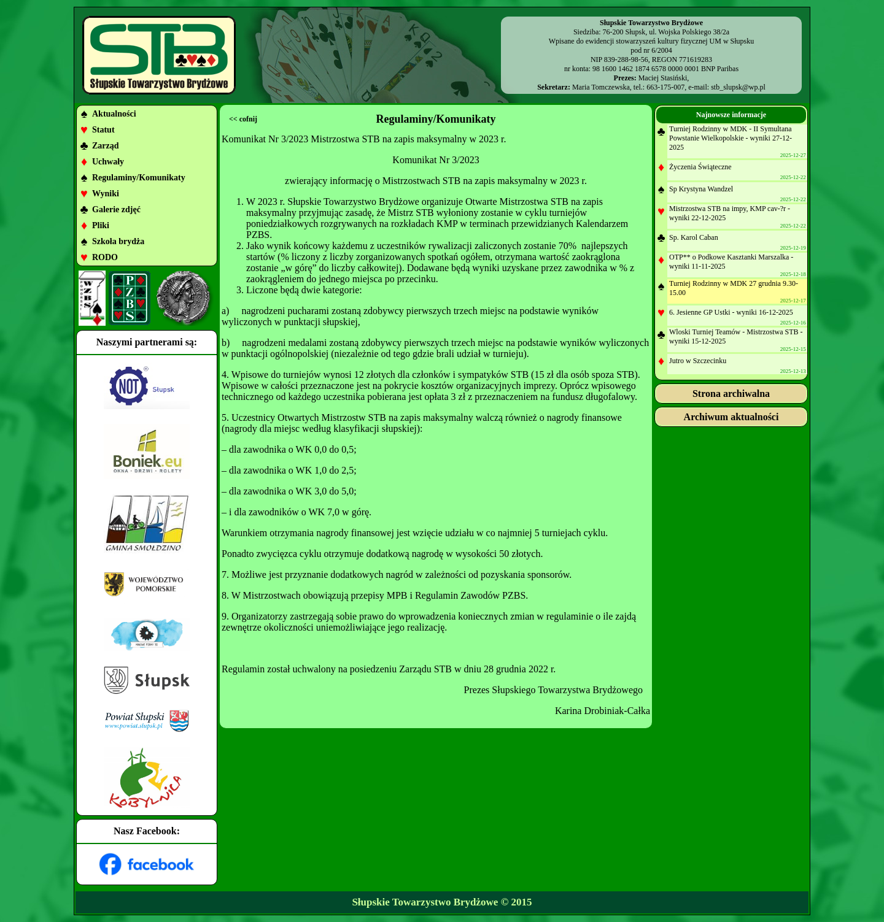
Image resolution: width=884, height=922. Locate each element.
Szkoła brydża (118, 241)
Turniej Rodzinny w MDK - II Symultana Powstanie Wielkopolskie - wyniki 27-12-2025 (730, 138)
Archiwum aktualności (731, 417)
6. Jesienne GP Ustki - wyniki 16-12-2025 (731, 312)
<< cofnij (243, 119)
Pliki (100, 225)
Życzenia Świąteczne (700, 167)
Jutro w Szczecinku (697, 360)
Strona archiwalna (731, 393)
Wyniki (105, 193)
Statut (103, 129)
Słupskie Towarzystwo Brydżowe (425, 902)
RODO (105, 257)
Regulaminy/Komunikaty (138, 177)
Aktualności (114, 113)
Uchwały (108, 161)
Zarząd (105, 145)
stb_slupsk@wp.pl (738, 87)
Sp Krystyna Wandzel (701, 189)
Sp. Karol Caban (693, 237)
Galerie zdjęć (116, 209)
